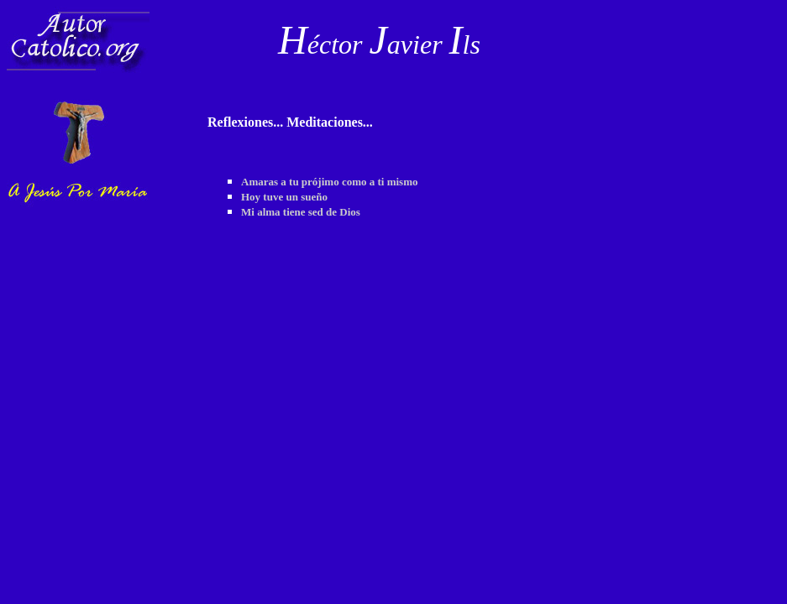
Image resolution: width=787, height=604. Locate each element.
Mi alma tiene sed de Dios (300, 212)
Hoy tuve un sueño (284, 196)
